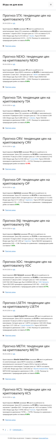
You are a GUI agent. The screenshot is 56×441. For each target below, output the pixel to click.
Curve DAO (34, 159)
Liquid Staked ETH (27, 325)
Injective (28, 241)
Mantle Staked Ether (41, 369)
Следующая (18, 430)
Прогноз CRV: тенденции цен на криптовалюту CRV (27, 140)
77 (10, 430)
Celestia (32, 118)
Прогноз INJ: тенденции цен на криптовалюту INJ (26, 222)
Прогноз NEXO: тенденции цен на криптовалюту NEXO (26, 58)
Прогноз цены (10, 46)
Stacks (31, 36)
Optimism (29, 200)
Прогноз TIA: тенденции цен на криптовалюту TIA (26, 99)
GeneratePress (43, 438)
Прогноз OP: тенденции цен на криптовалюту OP (26, 181)
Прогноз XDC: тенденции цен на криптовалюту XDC (27, 263)
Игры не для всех (13, 4)
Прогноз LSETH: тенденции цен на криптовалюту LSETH (26, 305)
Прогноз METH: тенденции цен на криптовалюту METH (26, 348)
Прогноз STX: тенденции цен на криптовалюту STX (27, 17)
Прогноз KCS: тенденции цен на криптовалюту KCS (27, 391)
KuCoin (33, 410)
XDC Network (44, 282)
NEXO (36, 74)
